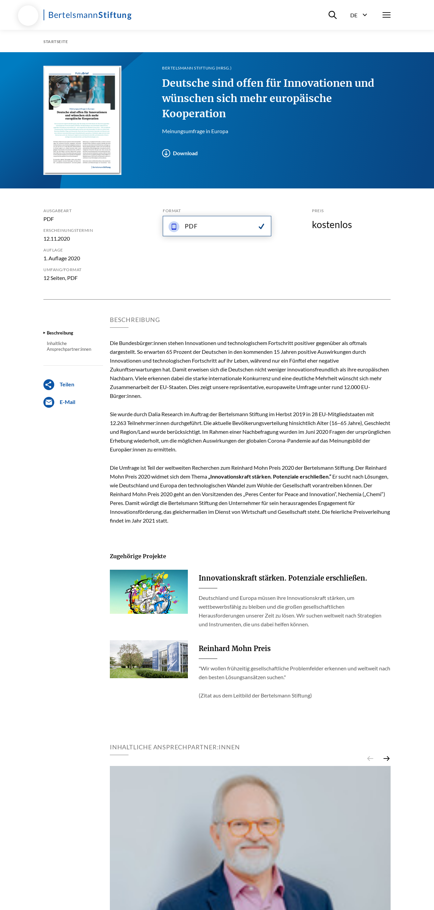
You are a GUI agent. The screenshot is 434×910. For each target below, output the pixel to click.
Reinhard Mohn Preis (235, 648)
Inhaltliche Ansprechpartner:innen (69, 346)
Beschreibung (60, 333)
